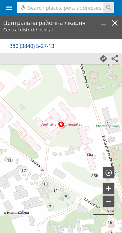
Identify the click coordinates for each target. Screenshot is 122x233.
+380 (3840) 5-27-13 (30, 46)
